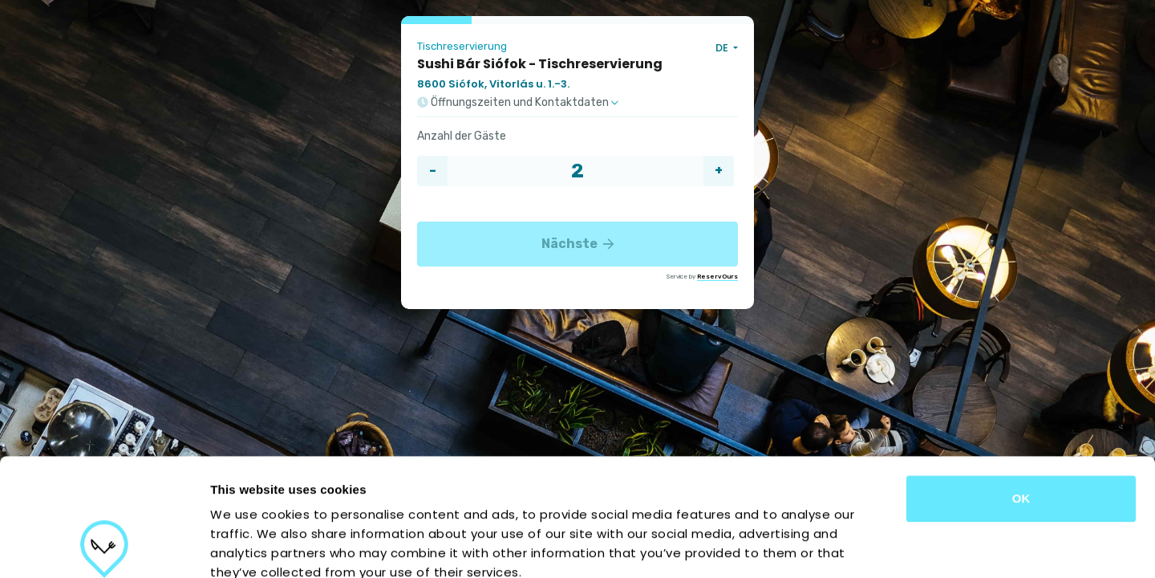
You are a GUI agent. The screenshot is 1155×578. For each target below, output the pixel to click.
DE (723, 47)
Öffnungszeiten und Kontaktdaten (517, 102)
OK (1021, 388)
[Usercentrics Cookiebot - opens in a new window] (104, 547)
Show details (841, 546)
